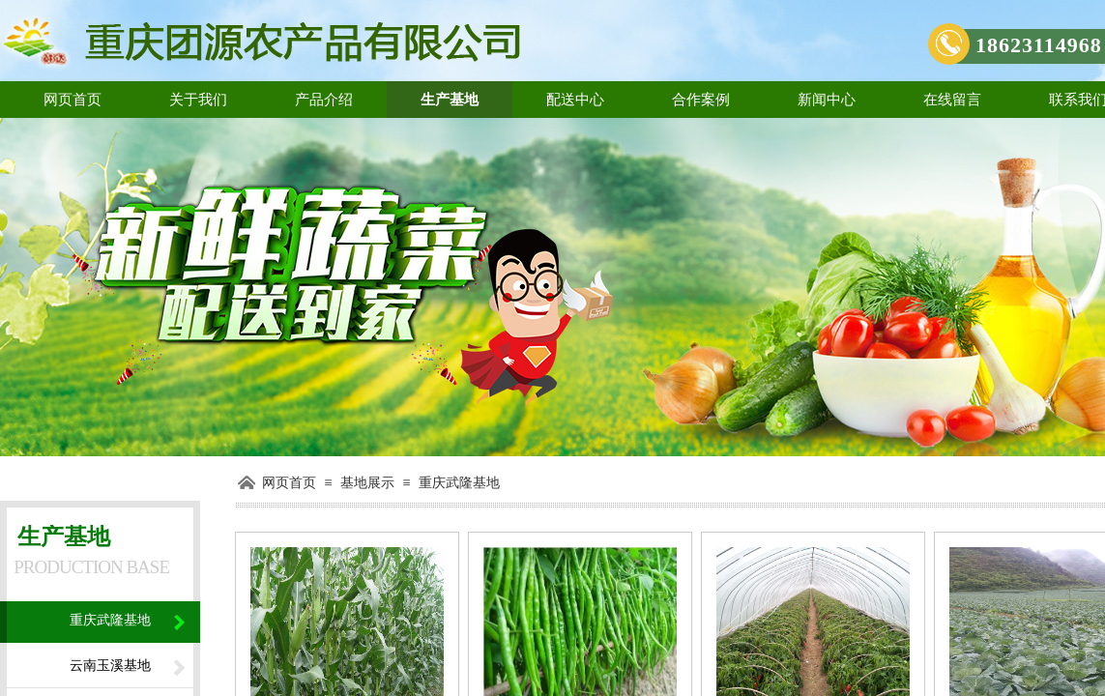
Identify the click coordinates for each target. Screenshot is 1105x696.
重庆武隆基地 (459, 483)
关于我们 (198, 99)
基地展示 (367, 483)
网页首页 (73, 99)
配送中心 (575, 99)
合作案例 (701, 99)
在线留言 (952, 99)
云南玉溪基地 (110, 665)
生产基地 (450, 99)
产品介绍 (324, 99)
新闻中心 (827, 99)
